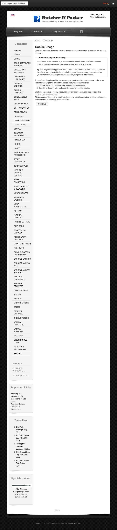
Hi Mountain (19, 140)
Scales (17, 295)
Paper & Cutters (22, 222)
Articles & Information (20, 348)
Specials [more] (21, 478)
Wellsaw (18, 336)
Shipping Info (16, 394)
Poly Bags (19, 226)
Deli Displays (20, 112)
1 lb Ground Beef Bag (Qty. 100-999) (23, 454)
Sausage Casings (22, 259)
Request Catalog (18, 404)
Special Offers (21, 303)
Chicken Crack (21, 104)
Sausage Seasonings (19, 278)
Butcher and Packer (57, 523)
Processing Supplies (19, 231)
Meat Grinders (21, 193)
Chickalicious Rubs (20, 98)
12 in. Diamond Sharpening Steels (21, 489)
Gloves (17, 129)
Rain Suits (19, 248)
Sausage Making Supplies (22, 271)
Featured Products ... (18, 369)
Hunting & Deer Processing (21, 153)
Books (17, 55)
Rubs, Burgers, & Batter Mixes (22, 253)
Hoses (17, 148)
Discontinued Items (20, 341)
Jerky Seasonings (19, 160)
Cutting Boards (21, 108)
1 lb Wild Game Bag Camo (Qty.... (22, 463)
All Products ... (20, 376)
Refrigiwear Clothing (20, 238)
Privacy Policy (17, 396)
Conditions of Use (18, 399)
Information (38, 31)
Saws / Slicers (21, 290)
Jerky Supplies (21, 166)
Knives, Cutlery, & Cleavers (22, 187)
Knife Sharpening (19, 181)
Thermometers (21, 318)
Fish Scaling (20, 125)
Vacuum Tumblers (18, 330)
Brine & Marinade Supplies (22, 64)
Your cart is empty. (98, 17)
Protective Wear (22, 244)
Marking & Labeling (19, 198)
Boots (17, 59)
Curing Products (19, 91)
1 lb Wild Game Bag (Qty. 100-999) (22, 438)
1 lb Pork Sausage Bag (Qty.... (21, 429)
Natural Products (19, 216)
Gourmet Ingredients (20, 134)
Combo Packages (22, 121)
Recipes (18, 354)
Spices (17, 307)
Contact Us (15, 407)
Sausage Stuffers (18, 285)
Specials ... (18, 363)
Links (13, 401)
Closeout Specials (18, 84)
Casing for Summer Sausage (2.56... (23, 446)
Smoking (18, 299)
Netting (18, 211)
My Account (60, 31)
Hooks (17, 144)
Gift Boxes (19, 116)
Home (37, 40)
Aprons (17, 51)
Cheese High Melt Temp (20, 71)
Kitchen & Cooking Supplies (18, 172)
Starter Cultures (18, 312)
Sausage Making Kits (22, 264)
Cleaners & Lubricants (19, 78)
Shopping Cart (96, 14)
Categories (17, 31)
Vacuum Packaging (19, 323)
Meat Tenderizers (20, 205)
